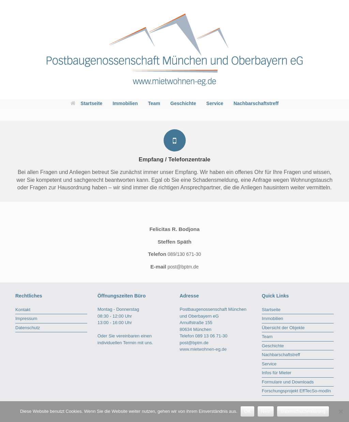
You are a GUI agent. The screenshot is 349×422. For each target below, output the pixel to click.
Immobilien (125, 103)
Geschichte (183, 103)
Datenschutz (27, 327)
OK (247, 411)
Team (154, 103)
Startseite (87, 103)
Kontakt (22, 309)
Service (214, 103)
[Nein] (340, 411)
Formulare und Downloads (288, 381)
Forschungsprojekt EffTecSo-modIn (296, 390)
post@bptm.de (194, 342)
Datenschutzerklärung (302, 411)
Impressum (26, 318)
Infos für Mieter (276, 372)
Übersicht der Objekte (283, 327)
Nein (266, 411)
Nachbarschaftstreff (255, 103)
